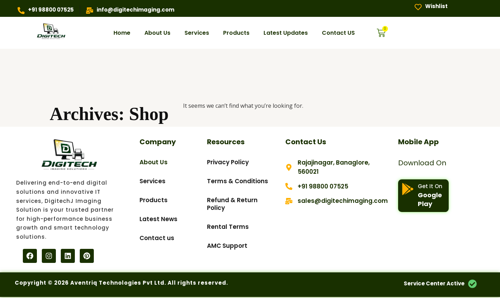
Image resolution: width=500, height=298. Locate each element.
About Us (157, 33)
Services (196, 33)
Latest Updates (286, 33)
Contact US (338, 33)
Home (121, 33)
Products (236, 33)
